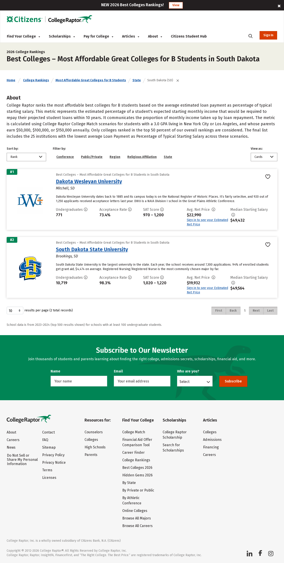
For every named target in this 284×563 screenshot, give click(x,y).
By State (129, 483)
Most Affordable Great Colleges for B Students (90, 80)
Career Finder (133, 452)
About (155, 36)
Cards (258, 157)
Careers (13, 440)
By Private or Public (138, 490)
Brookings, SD (67, 256)
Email (118, 371)
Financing (211, 447)
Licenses (49, 477)
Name (55, 371)
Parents (91, 455)
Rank (14, 157)
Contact (48, 432)
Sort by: (12, 149)
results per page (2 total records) (40, 310)
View (175, 5)
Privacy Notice (54, 462)
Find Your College (23, 36)
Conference (65, 157)
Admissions (212, 440)
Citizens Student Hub (189, 36)
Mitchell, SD (65, 188)
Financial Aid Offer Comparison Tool (137, 442)
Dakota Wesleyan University (89, 181)
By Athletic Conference (131, 500)
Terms (47, 470)
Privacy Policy (53, 455)
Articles (130, 36)
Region (115, 157)
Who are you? (188, 371)
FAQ (45, 440)
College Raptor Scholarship (175, 435)
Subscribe (233, 381)
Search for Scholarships (173, 447)
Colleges (91, 440)
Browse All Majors (136, 518)
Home (11, 80)
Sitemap (49, 447)
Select (184, 382)
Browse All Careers (137, 526)
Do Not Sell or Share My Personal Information (22, 459)
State (136, 80)
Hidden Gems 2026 (137, 475)
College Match (133, 432)
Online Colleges (134, 511)
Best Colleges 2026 (137, 468)
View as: (257, 149)
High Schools (95, 447)
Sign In (268, 35)
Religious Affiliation (142, 157)
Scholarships (62, 36)
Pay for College (98, 36)
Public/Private (92, 157)
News (11, 447)
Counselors (94, 432)
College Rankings (36, 80)
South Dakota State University (92, 249)
